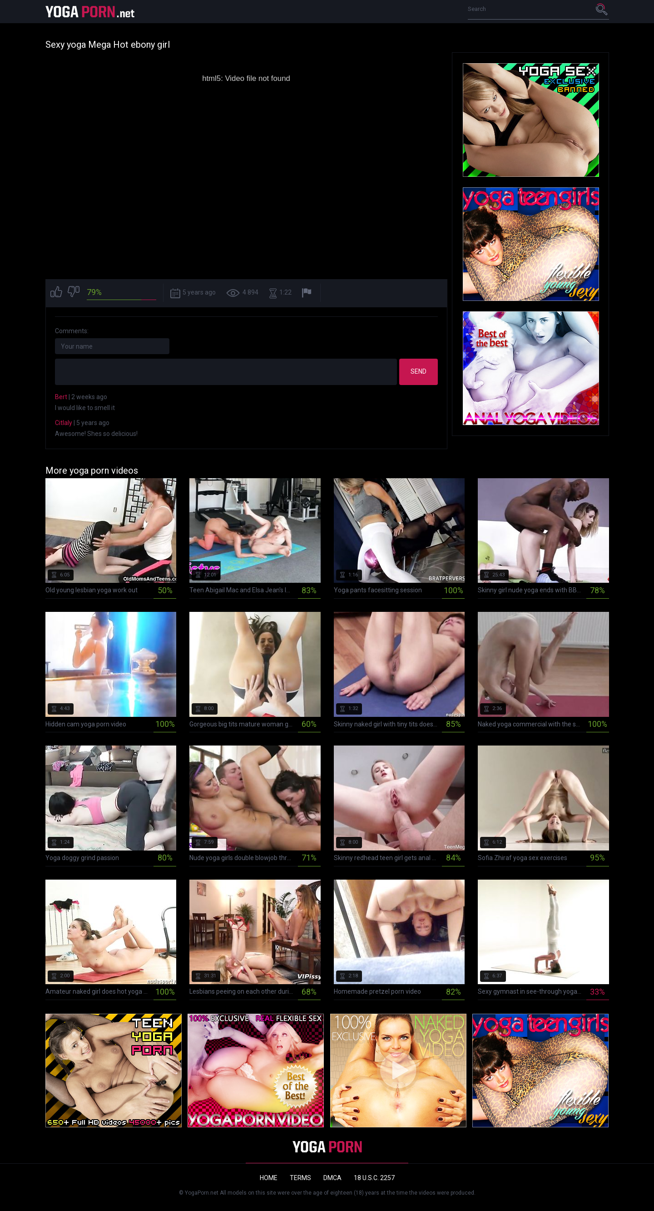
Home (268, 1177)
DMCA (332, 1177)
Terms (300, 1177)
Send (418, 371)
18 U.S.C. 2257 (374, 1177)
